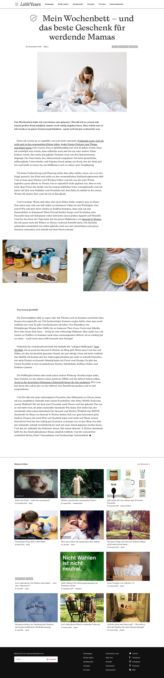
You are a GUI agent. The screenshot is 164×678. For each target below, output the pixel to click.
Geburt (115, 47)
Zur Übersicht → (143, 464)
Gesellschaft (78, 4)
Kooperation (123, 47)
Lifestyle (90, 4)
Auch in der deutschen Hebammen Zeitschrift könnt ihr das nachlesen (52, 382)
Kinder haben (63, 4)
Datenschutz (111, 670)
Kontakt (109, 662)
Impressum (110, 666)
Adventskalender (117, 4)
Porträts (102, 4)
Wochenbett (133, 47)
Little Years (30, 4)
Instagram (136, 662)
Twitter (135, 653)
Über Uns (109, 658)
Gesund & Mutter (91, 219)
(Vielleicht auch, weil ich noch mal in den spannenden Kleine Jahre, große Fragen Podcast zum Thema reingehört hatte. (59, 144)
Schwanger (49, 4)
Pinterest (135, 666)
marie (46, 47)
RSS (134, 670)
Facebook (136, 658)
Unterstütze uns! (112, 653)
